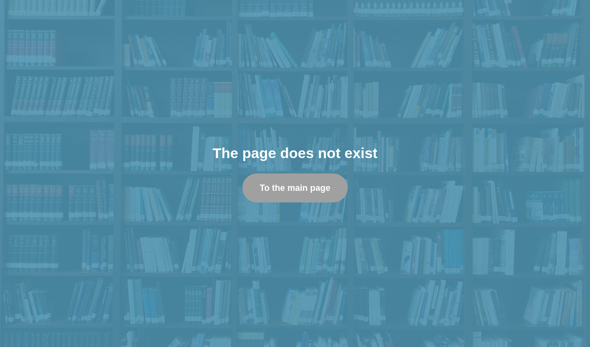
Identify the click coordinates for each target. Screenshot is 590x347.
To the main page (295, 188)
